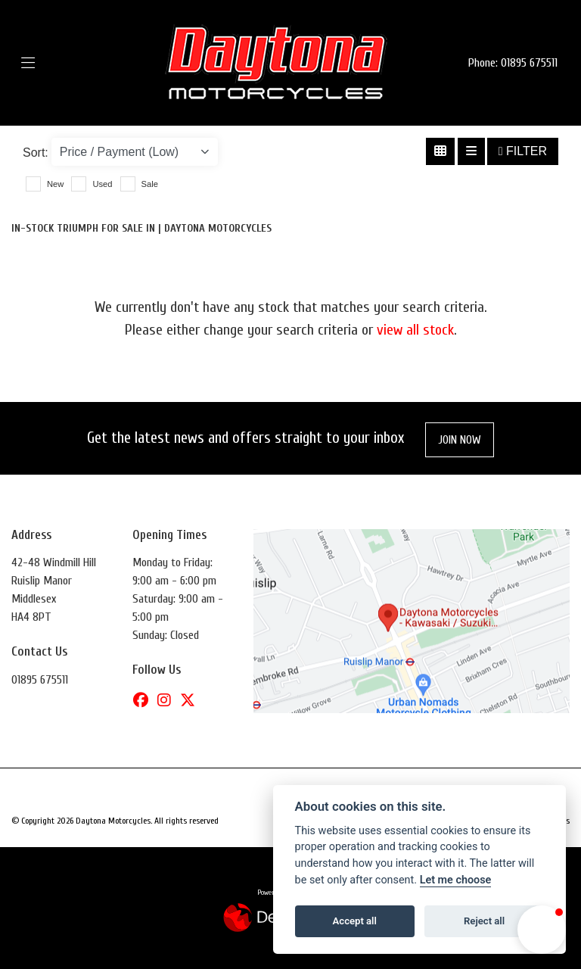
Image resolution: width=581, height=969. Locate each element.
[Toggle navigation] (50, 63)
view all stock (415, 329)
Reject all (484, 921)
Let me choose (456, 880)
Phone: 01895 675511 (513, 63)
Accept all (355, 921)
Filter (523, 151)
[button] (541, 929)
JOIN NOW (459, 440)
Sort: (35, 152)
